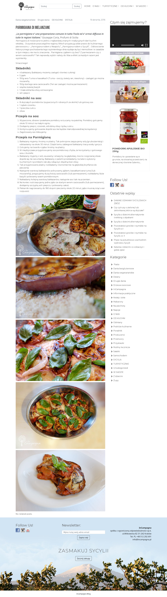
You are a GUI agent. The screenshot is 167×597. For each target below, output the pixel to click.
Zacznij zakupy (83, 558)
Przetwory (118, 339)
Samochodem (120, 355)
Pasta (116, 264)
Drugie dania (44, 20)
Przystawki (118, 343)
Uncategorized (120, 368)
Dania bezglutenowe (123, 268)
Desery (116, 277)
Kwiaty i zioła (119, 297)
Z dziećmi (118, 376)
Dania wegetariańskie (25, 20)
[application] (129, 36)
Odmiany (117, 322)
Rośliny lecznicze (121, 347)
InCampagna (119, 289)
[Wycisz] (142, 45)
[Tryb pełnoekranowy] (146, 45)
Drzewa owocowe (122, 285)
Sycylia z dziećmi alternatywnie (129, 222)
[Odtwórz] (113, 45)
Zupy (116, 380)
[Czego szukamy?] (55, 6)
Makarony (118, 302)
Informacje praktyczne (124, 293)
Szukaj (77, 6)
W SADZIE (118, 372)
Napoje (116, 310)
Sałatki (116, 351)
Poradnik (117, 331)
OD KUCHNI (57, 20)
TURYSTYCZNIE (121, 364)
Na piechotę (119, 306)
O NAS (116, 314)
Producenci (119, 335)
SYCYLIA (68, 20)
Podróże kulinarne (122, 326)
